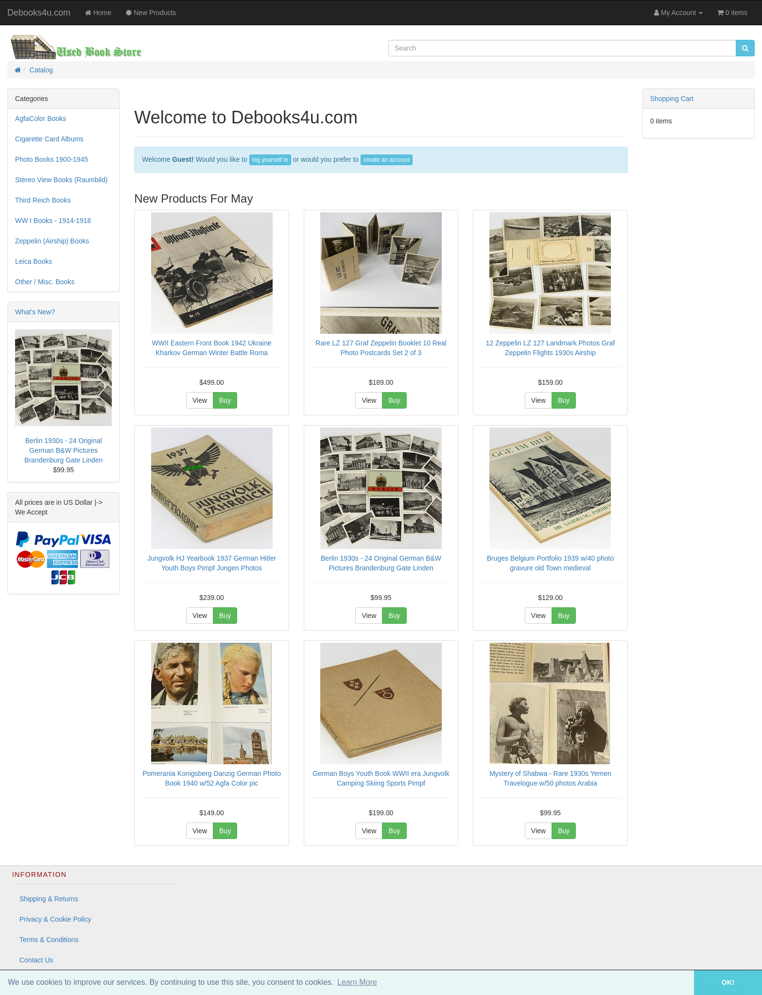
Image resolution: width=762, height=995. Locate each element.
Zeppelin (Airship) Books (52, 241)
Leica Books (33, 261)
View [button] (199, 400)
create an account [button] (387, 159)
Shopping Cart (672, 99)
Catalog (41, 70)
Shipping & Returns (48, 899)
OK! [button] (728, 982)
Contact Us (36, 960)
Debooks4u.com (38, 12)
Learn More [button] (357, 982)
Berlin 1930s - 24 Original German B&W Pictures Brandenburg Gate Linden (63, 450)
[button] (680, 982)
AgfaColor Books (40, 118)
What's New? (35, 312)
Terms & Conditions (48, 940)
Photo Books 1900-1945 (51, 159)
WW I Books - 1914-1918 (53, 220)
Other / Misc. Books (44, 282)
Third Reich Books (42, 200)
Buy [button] (225, 400)
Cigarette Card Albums (49, 139)
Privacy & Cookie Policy (55, 919)
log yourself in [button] (270, 159)
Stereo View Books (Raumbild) (61, 180)
